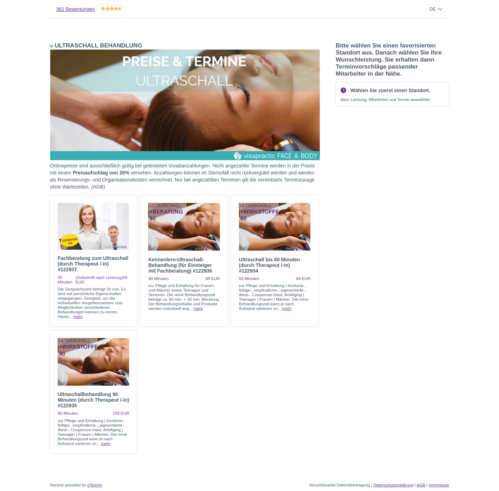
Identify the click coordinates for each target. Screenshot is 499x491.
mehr (78, 316)
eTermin (94, 485)
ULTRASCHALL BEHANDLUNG (185, 116)
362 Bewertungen (75, 9)
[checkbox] (94, 261)
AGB (421, 485)
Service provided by (76, 485)
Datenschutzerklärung (393, 485)
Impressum (439, 485)
